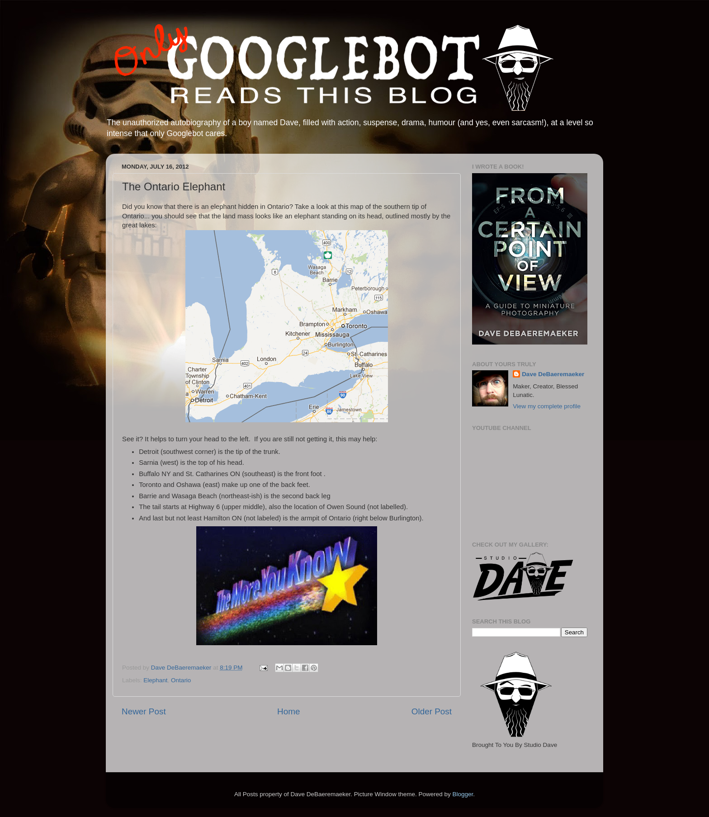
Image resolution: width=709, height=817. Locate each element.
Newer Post (144, 711)
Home (288, 711)
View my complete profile (547, 406)
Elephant (155, 680)
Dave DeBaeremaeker (553, 374)
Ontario (181, 680)
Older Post (431, 711)
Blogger (462, 794)
